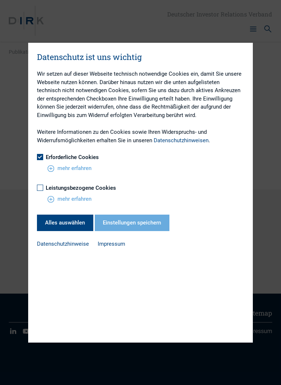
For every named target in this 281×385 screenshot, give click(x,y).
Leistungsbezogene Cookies (76, 188)
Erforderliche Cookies (68, 157)
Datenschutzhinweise (63, 244)
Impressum (111, 244)
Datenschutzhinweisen (181, 140)
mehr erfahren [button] (69, 168)
